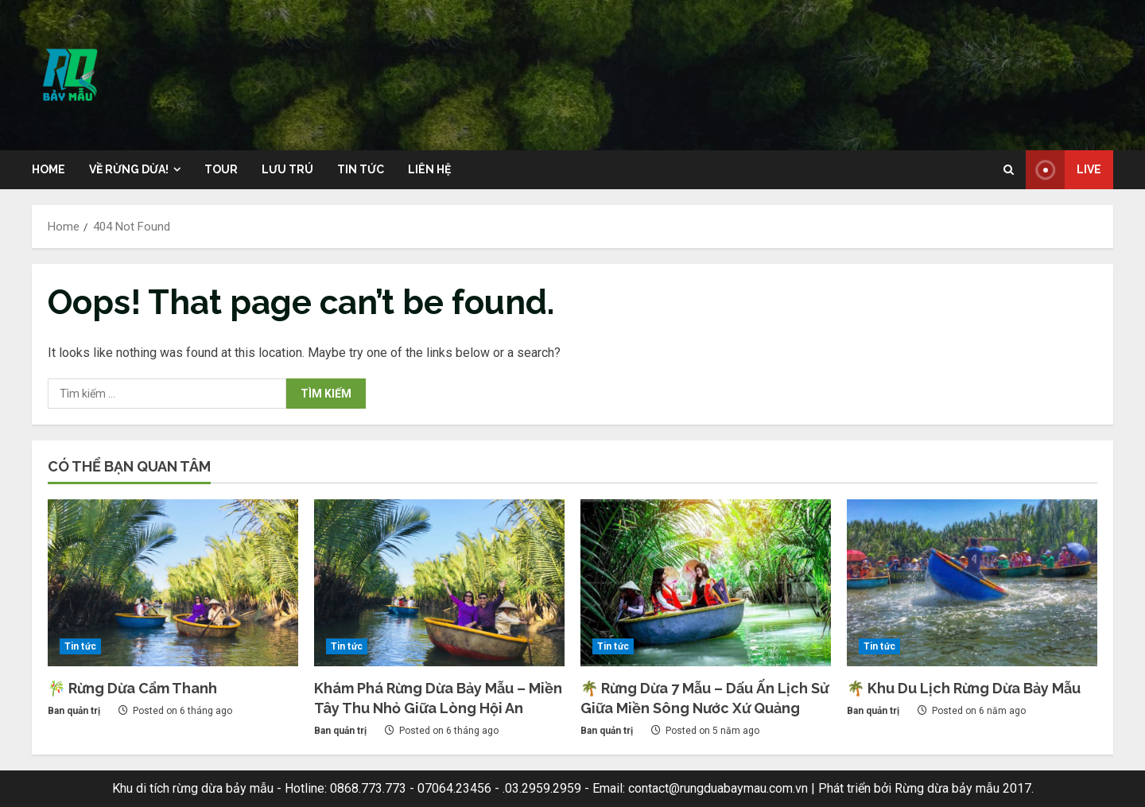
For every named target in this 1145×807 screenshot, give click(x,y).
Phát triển (844, 788)
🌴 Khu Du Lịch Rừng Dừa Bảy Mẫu (964, 688)
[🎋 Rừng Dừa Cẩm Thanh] (173, 582)
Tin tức (360, 169)
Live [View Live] (1063, 169)
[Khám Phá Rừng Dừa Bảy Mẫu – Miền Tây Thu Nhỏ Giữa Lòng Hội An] (439, 582)
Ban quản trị (74, 710)
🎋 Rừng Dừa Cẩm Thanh (132, 688)
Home (48, 169)
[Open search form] (1008, 169)
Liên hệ (429, 169)
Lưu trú (287, 169)
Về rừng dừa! (129, 169)
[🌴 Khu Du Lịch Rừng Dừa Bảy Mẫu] (972, 582)
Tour (221, 169)
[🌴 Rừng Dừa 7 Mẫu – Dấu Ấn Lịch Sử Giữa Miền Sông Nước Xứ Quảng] (705, 582)
